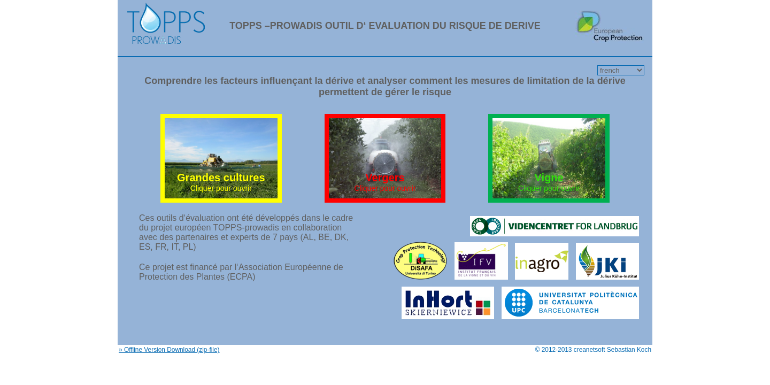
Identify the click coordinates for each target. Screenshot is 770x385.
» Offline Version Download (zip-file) (169, 349)
